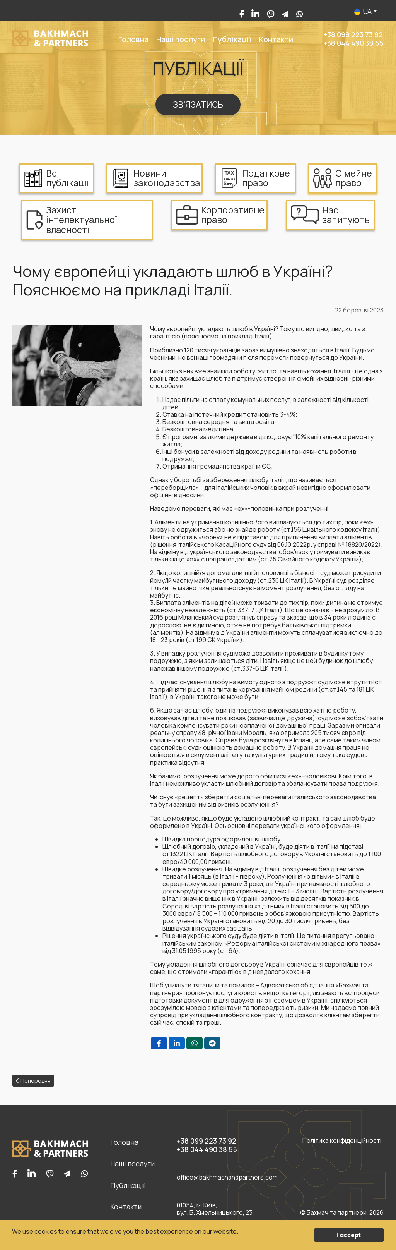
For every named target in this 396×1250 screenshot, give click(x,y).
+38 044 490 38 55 (353, 43)
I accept (348, 1235)
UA (363, 11)
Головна (133, 39)
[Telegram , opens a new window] (212, 1043)
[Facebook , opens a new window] (159, 1043)
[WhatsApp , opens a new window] (194, 1043)
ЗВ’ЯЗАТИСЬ (198, 104)
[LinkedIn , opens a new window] (177, 1043)
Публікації (232, 39)
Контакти (276, 39)
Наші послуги (180, 39)
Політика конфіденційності (341, 1141)
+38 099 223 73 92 (353, 34)
